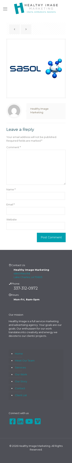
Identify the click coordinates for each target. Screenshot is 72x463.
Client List (21, 395)
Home (19, 353)
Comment (13, 147)
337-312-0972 (26, 288)
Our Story (21, 381)
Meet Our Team (25, 360)
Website (11, 219)
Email (10, 204)
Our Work (21, 374)
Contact (20, 388)
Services (20, 367)
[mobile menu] (5, 9)
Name (11, 189)
